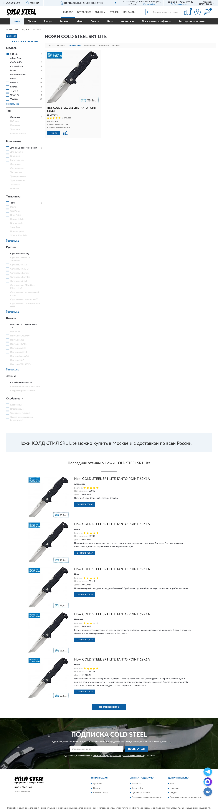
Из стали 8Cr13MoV (20, 336)
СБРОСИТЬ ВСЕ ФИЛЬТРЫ (24, 42)
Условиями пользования (133, 756)
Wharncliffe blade (18, 235)
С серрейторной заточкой (22, 391)
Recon (13, 79)
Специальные (17, 168)
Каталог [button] (68, 12)
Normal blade (16, 223)
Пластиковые (16, 409)
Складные (15, 117)
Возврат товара (100, 793)
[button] (179, 4)
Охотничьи (15, 164)
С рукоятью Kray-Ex (20, 277)
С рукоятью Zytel (18, 281)
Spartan (14, 87)
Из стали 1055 (17, 340)
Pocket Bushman (18, 75)
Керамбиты (15, 405)
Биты (110, 21)
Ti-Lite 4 (14, 91)
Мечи (80, 21)
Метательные (17, 160)
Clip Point (15, 211)
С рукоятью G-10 (18, 265)
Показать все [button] (12, 104)
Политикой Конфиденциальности (107, 756)
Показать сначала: (57, 46)
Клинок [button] (11, 318)
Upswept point (17, 231)
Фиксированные (18, 133)
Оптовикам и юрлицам (91, 12)
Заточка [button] (11, 376)
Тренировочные (18, 176)
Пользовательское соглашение (147, 797)
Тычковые (15, 185)
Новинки (174, 788)
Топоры (48, 21)
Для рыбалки (16, 152)
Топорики (15, 129)
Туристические (17, 180)
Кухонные (15, 156)
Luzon (13, 70)
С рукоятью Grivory (19, 254)
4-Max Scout (16, 58)
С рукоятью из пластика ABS (24, 299)
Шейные (14, 189)
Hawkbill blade (17, 219)
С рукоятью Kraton (19, 273)
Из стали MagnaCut (19, 356)
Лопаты (95, 21)
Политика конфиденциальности (185, 797)
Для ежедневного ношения (23, 148)
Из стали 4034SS (18, 344)
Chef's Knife (16, 62)
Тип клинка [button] (13, 196)
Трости (32, 21)
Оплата (96, 788)
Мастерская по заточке (192, 21)
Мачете (64, 21)
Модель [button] (11, 48)
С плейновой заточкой (21, 382)
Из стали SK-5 (17, 360)
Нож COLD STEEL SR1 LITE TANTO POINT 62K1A (112, 478)
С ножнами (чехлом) (20, 413)
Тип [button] (8, 111)
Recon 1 (14, 83)
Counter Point (16, 66)
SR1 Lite (14, 54)
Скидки (173, 793)
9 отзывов (66, 118)
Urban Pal (14, 95)
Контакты (129, 12)
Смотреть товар (85, 504)
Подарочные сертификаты (156, 21)
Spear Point (15, 227)
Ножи (17, 21)
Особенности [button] (14, 398)
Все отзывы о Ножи (109, 707)
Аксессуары (127, 21)
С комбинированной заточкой (25, 387)
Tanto (12, 203)
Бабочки (14, 121)
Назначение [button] (13, 141)
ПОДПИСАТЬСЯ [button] (136, 749)
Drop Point (15, 215)
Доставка (97, 784)
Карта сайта (137, 788)
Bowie (13, 207)
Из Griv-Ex (15, 332)
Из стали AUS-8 (18, 348)
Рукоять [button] (11, 247)
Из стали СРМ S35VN (20, 364)
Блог (172, 784)
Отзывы (114, 12)
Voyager (14, 99)
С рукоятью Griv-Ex (19, 269)
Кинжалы (15, 125)
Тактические (16, 172)
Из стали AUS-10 (18, 352)
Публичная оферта (141, 793)
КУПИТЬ (53, 133)
